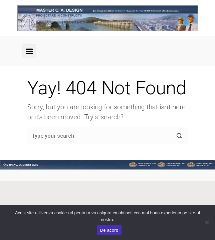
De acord (109, 230)
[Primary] (29, 51)
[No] (206, 222)
